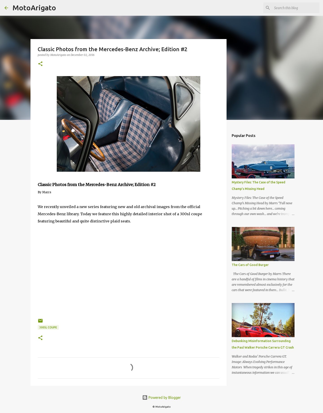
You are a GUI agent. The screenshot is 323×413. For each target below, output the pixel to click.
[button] (40, 64)
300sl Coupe (48, 327)
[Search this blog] (295, 7)
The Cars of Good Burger (250, 265)
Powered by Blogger (161, 397)
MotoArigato (34, 8)
